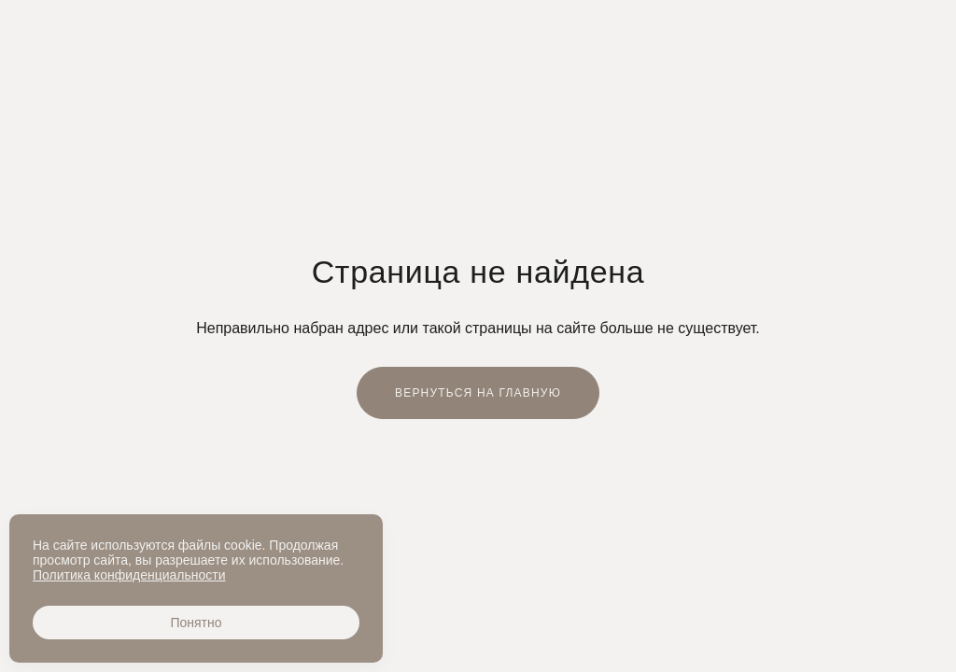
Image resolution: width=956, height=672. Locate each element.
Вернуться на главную (478, 392)
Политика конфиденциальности (129, 574)
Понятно (195, 622)
